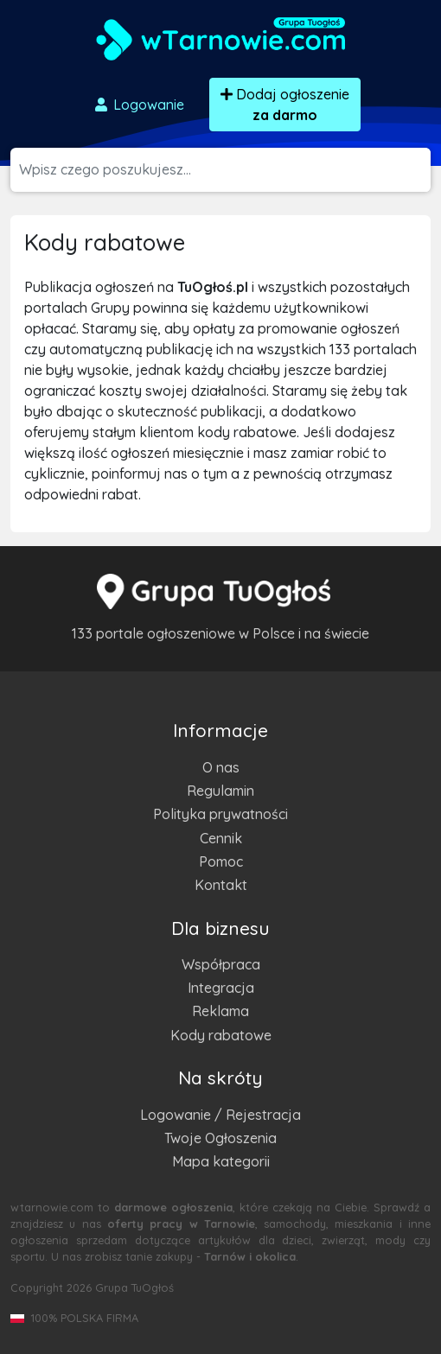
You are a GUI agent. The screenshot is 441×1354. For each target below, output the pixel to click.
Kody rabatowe (221, 1035)
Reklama (220, 1011)
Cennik (221, 838)
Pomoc (221, 861)
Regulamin (220, 790)
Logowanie (138, 104)
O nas (221, 767)
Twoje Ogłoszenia (220, 1138)
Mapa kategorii (221, 1161)
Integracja (221, 987)
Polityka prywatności (220, 814)
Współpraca (221, 964)
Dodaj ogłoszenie (284, 105)
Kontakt (221, 884)
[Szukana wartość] (225, 170)
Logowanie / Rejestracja (220, 1114)
